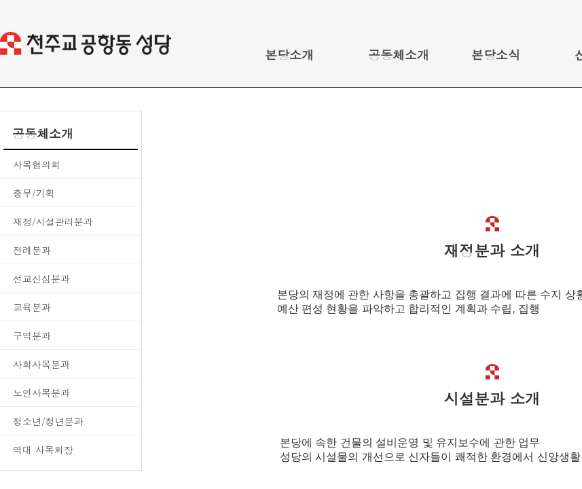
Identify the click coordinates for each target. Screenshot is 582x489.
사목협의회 (36, 164)
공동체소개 (398, 54)
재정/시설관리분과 (53, 221)
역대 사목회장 (43, 449)
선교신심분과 (41, 278)
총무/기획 (34, 193)
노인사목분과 (41, 392)
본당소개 (289, 54)
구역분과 (32, 335)
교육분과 (32, 307)
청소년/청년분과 (48, 421)
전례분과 (32, 250)
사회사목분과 (41, 364)
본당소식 (495, 54)
